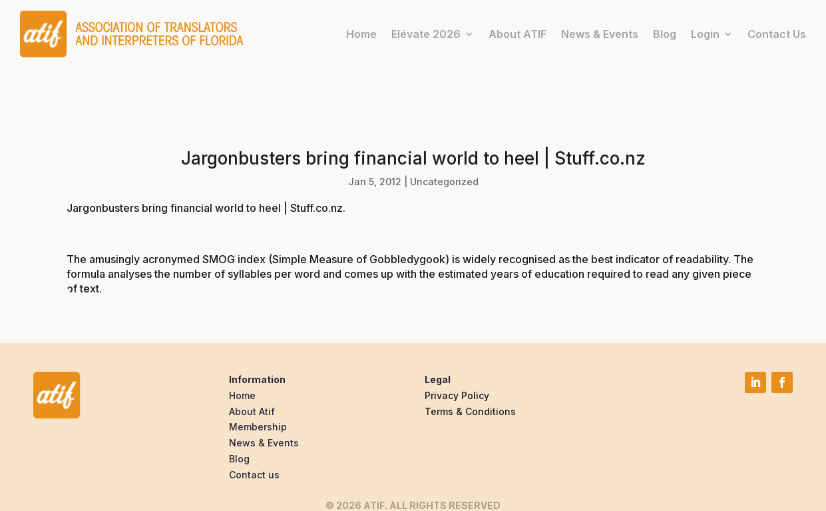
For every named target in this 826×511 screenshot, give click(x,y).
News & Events (599, 34)
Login (705, 34)
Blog (664, 34)
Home (361, 34)
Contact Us (776, 34)
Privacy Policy (457, 395)
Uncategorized (444, 181)
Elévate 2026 (426, 34)
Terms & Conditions (470, 411)
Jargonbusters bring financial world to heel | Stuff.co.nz (205, 208)
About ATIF (517, 34)
